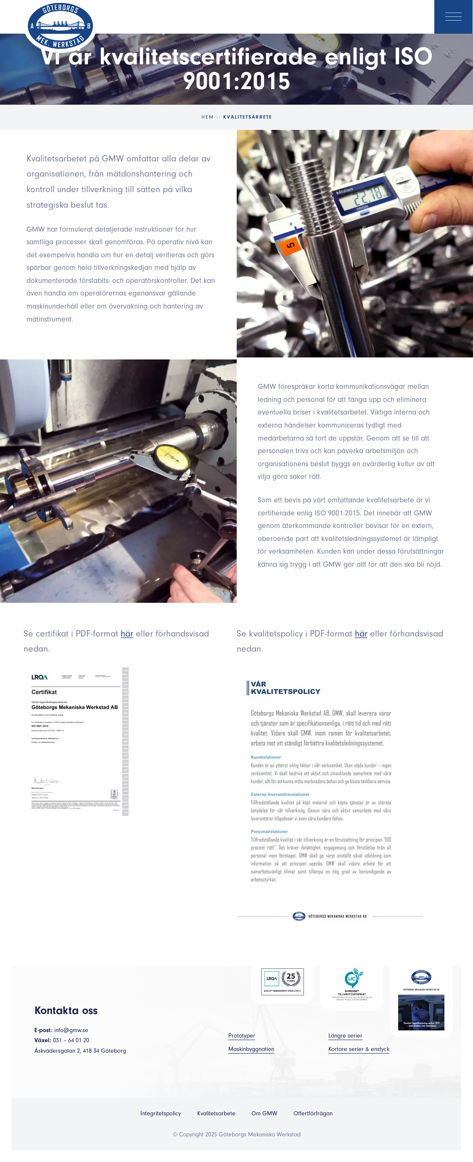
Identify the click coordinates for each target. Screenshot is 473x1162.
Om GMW (264, 1113)
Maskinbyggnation (251, 1049)
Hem (207, 117)
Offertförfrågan (313, 1113)
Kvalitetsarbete (216, 1113)
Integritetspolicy (160, 1113)
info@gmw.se (71, 1030)
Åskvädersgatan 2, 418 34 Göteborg (80, 1051)
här (127, 634)
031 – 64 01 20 (71, 1040)
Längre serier (345, 1036)
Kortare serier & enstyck (358, 1049)
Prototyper (241, 1036)
